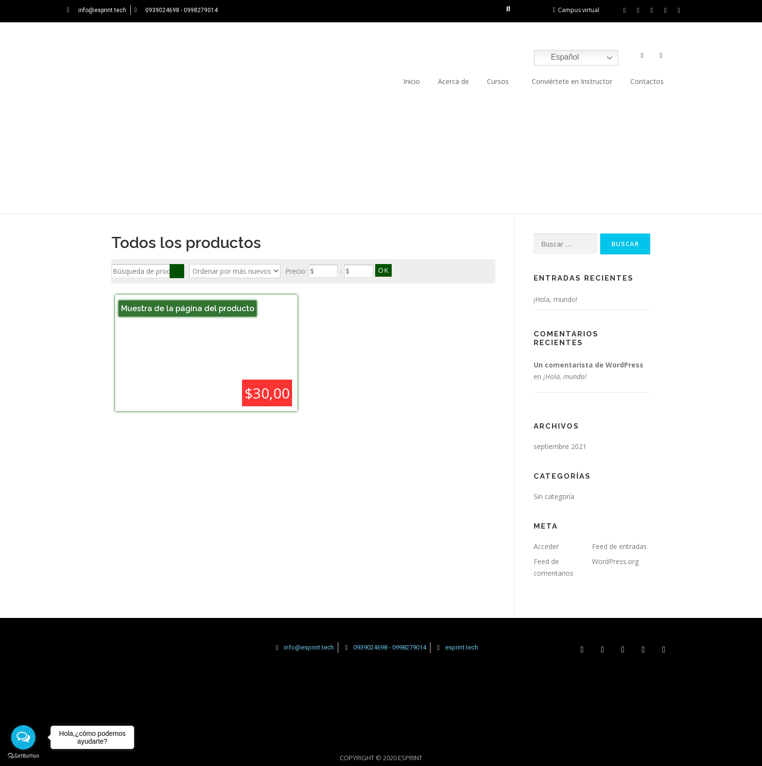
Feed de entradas (619, 546)
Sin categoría (554, 496)
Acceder (546, 546)
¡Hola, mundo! (555, 299)
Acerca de (453, 81)
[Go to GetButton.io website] (23, 756)
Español (558, 58)
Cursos (498, 81)
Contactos (647, 81)
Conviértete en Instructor (572, 81)
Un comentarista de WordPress (588, 364)
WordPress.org (615, 561)
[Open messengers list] (23, 737)
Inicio (411, 81)
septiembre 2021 (560, 446)
